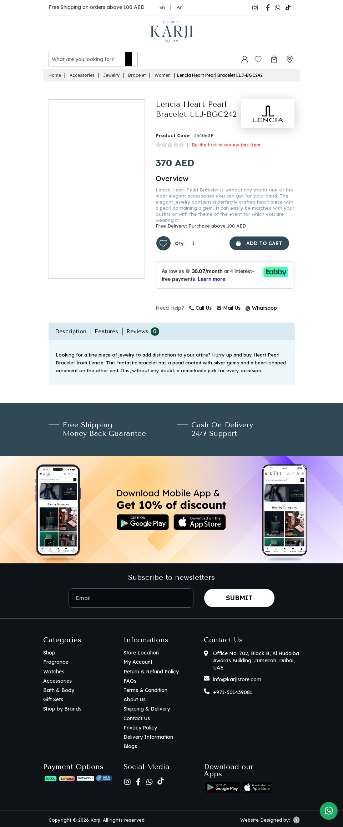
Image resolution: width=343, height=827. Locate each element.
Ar (179, 7)
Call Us (200, 306)
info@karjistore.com (237, 677)
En (162, 7)
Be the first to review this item (226, 143)
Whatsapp (247, 306)
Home (55, 73)
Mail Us (229, 306)
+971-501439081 (232, 690)
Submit (239, 596)
